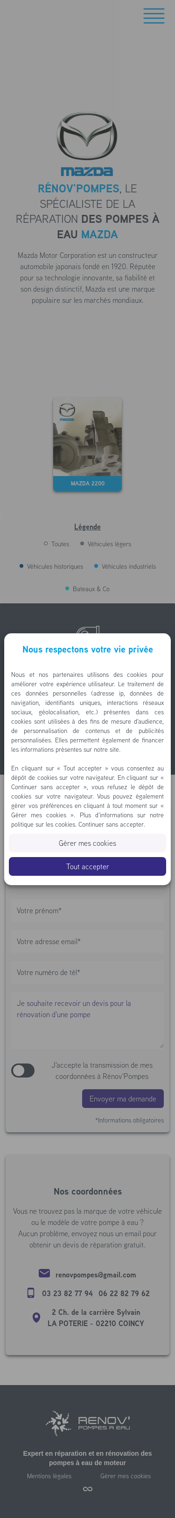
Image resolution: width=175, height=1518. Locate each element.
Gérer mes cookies (87, 843)
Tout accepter (87, 866)
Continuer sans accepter (111, 824)
